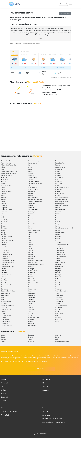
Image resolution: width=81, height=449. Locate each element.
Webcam (4, 390)
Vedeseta (58, 281)
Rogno (57, 185)
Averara (3, 187)
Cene (2, 297)
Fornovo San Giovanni (35, 199)
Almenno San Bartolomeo (9, 171)
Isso (29, 234)
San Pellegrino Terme (61, 201)
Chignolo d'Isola (6, 301)
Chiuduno (4, 303)
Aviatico (3, 189)
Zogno (57, 311)
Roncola (57, 191)
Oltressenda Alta (33, 283)
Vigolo (57, 293)
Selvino (57, 216)
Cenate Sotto (5, 295)
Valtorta (57, 279)
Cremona (31, 341)
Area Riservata (41, 434)
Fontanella (31, 191)
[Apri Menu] (70, 4)
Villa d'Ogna (59, 301)
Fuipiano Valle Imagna (35, 201)
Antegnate (4, 179)
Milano (3, 341)
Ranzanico (58, 181)
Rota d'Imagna (59, 193)
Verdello (57, 285)
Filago (30, 185)
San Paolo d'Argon (61, 199)
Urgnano (58, 264)
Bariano (3, 199)
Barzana (3, 201)
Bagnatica (4, 195)
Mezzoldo (31, 258)
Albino (3, 167)
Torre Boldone (59, 250)
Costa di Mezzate (6, 325)
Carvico (3, 271)
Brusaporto (4, 244)
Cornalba (58, 317)
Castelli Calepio (6, 281)
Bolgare (3, 216)
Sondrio (3, 339)
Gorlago (30, 218)
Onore (30, 287)
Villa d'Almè (58, 297)
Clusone (3, 311)
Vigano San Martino (61, 291)
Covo (29, 165)
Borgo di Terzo (5, 224)
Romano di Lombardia (62, 187)
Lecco (57, 337)
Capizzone (4, 258)
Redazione (45, 390)
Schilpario (58, 212)
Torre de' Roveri (60, 252)
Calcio (3, 248)
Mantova (58, 335)
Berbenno (4, 206)
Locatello (31, 244)
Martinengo (31, 256)
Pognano (31, 323)
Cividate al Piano (6, 309)
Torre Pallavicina (60, 254)
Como (3, 337)
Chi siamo (40, 369)
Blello (2, 214)
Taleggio (58, 242)
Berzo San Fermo (6, 210)
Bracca (3, 230)
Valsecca (58, 277)
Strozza (57, 238)
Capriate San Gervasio (8, 260)
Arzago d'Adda (6, 185)
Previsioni (4, 383)
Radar (38, 44)
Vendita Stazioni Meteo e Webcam (53, 419)
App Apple (45, 411)
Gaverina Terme (33, 210)
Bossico (3, 226)
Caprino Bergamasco (7, 262)
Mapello (30, 254)
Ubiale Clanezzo (60, 262)
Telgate (57, 246)
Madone (30, 252)
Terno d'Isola (59, 248)
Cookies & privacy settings (10, 411)
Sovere (57, 230)
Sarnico (57, 208)
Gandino (31, 206)
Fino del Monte (32, 187)
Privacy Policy (5, 415)
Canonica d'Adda (6, 256)
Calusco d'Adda (6, 250)
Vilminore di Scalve (61, 305)
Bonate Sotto (5, 222)
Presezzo (58, 175)
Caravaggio (4, 264)
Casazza (4, 273)
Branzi (3, 232)
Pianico (30, 313)
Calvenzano (4, 252)
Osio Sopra (31, 293)
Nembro (30, 277)
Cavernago (4, 289)
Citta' (3, 386)
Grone (30, 228)
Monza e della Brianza (62, 341)
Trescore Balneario (61, 256)
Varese (3, 335)
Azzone (3, 193)
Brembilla (4, 238)
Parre (29, 305)
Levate (30, 242)
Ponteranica (59, 161)
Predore (57, 171)
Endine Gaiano (32, 177)
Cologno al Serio (6, 315)
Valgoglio (58, 271)
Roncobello (58, 189)
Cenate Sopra (5, 293)
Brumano (4, 242)
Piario (30, 315)
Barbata (3, 197)
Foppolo (30, 195)
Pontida (57, 165)
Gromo (30, 226)
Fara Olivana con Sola (35, 183)
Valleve (57, 273)
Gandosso (31, 208)
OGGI (12, 51)
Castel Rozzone (6, 283)
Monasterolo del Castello (36, 264)
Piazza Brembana (33, 317)
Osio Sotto (31, 295)
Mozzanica (31, 273)
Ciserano (4, 307)
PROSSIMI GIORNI (25, 51)
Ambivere (4, 177)
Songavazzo (59, 224)
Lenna (30, 240)
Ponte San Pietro (60, 163)
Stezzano (58, 236)
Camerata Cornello (7, 254)
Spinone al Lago (60, 232)
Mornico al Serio (33, 271)
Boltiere (3, 218)
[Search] (63, 4)
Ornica (30, 291)
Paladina (31, 299)
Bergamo (4, 208)
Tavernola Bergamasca (62, 244)
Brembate (4, 234)
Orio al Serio (32, 289)
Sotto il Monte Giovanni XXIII (64, 228)
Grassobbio (31, 224)
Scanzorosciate (60, 210)
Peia (29, 311)
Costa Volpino (32, 163)
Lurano (30, 248)
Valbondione (59, 266)
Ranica (57, 179)
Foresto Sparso (33, 197)
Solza (57, 321)
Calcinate (4, 246)
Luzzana (30, 250)
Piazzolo (30, 321)
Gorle (30, 220)
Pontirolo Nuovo (60, 167)
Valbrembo (58, 269)
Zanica (57, 309)
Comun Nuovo (5, 319)
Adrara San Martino (7, 161)
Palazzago (31, 301)
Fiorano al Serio (33, 189)
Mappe (3, 394)
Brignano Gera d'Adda (8, 240)
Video (43, 383)
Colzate (3, 317)
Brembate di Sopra (7, 236)
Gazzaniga (31, 212)
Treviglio (57, 258)
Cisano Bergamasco (7, 305)
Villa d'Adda (59, 295)
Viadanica (58, 289)
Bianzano (4, 212)
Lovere (30, 246)
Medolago (58, 319)
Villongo (57, 303)
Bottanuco (4, 228)
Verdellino (58, 283)
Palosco (30, 303)
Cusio (30, 171)
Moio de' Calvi (32, 262)
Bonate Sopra (5, 220)
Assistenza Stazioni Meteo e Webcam (54, 422)
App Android (46, 415)
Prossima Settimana (29, 44)
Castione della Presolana (8, 285)
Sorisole (57, 226)
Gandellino (31, 203)
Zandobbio (58, 307)
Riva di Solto (59, 183)
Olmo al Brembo (33, 279)
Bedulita (3, 203)
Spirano (57, 234)
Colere (3, 313)
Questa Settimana (15, 44)
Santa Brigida (59, 203)
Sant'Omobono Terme (62, 206)
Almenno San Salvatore (8, 173)
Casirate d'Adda (6, 275)
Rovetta (57, 195)
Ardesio (3, 183)
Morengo (31, 269)
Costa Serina (59, 313)
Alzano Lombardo (6, 175)
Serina (57, 220)
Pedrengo (31, 309)
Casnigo (3, 277)
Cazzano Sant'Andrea (8, 291)
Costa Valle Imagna (34, 161)
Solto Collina (59, 222)
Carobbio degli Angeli (7, 266)
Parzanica (31, 307)
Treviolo (57, 260)
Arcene (3, 181)
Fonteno (30, 193)
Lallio (29, 236)
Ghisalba (31, 216)
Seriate (57, 218)
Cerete (3, 299)
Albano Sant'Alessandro (8, 165)
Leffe (29, 238)
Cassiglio (3, 279)
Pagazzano (31, 297)
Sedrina (57, 214)
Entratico (31, 179)
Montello (31, 266)
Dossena (31, 175)
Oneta (30, 285)
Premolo (57, 173)
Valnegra (58, 275)
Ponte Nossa (32, 325)
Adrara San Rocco (6, 163)
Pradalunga (58, 169)
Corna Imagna (5, 321)
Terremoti (4, 397)
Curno (30, 169)
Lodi (56, 339)
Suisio (57, 240)
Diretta (3, 401)
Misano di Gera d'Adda (35, 260)
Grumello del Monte (34, 230)
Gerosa (30, 214)
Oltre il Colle (32, 281)
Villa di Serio (59, 299)
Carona (3, 269)
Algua (57, 315)
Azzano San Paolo (6, 191)
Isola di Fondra (32, 232)
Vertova (57, 287)
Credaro (30, 167)
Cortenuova (4, 323)
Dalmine (30, 173)
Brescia (30, 337)
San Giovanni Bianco (61, 197)
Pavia (30, 339)
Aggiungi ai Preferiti (65, 14)
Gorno (30, 222)
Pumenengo (59, 177)
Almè (2, 169)
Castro (3, 287)
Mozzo (30, 275)
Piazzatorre (31, 319)
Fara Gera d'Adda (33, 181)
